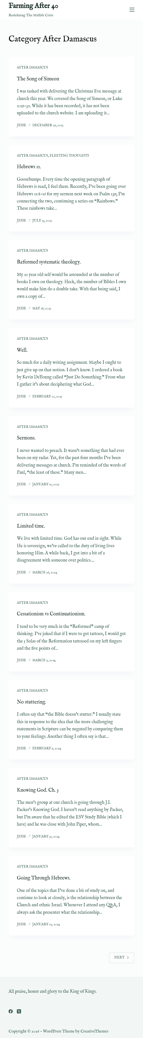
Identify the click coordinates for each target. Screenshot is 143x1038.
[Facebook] (11, 1011)
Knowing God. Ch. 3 (38, 790)
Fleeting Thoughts (69, 156)
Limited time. (31, 526)
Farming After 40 (33, 6)
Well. (22, 350)
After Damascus (32, 67)
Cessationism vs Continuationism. (51, 614)
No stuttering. (31, 702)
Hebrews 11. (29, 167)
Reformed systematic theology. (49, 262)
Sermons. (26, 438)
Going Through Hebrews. (44, 878)
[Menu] (131, 9)
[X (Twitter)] (19, 1011)
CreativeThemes (94, 1031)
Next (121, 957)
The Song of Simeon (38, 79)
